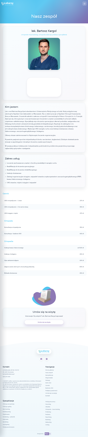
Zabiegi (47, 380)
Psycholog (48, 417)
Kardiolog (5, 422)
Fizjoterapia (6, 414)
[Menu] (84, 3)
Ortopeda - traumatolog (52, 409)
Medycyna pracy (50, 401)
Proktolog (48, 412)
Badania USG (49, 388)
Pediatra (47, 414)
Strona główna (49, 370)
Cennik (47, 385)
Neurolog (48, 404)
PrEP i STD (48, 383)
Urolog (47, 425)
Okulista (47, 407)
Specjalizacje (49, 375)
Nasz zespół (49, 372)
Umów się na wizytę (44, 322)
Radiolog (48, 419)
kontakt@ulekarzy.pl (8, 374)
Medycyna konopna (8, 427)
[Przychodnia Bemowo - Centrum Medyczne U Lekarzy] (7, 4)
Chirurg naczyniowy (8, 404)
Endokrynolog (7, 411)
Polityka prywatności (51, 390)
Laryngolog (6, 424)
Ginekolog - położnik (9, 417)
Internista (5, 419)
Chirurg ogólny (7, 406)
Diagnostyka (49, 378)
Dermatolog (6, 409)
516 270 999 (6, 376)
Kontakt (47, 396)
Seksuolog (48, 422)
